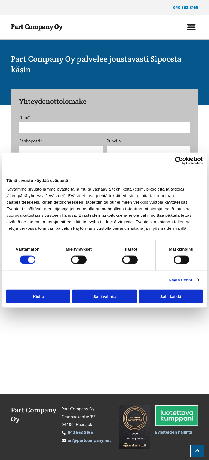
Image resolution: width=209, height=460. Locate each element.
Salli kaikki (170, 296)
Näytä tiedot (180, 280)
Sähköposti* (30, 141)
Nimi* (24, 117)
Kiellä (38, 296)
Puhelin (114, 141)
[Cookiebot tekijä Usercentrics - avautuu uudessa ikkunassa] (179, 161)
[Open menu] (191, 27)
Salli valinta (104, 296)
